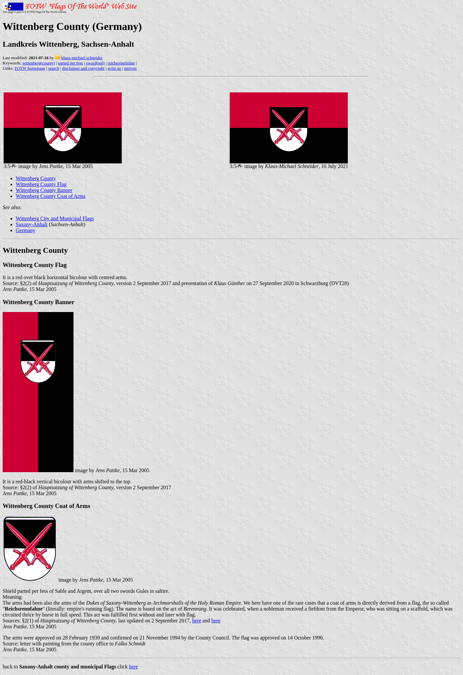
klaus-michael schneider (82, 57)
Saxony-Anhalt (32, 224)
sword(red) (95, 62)
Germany (25, 230)
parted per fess (70, 62)
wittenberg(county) (38, 62)
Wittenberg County (36, 178)
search (53, 68)
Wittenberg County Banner (44, 190)
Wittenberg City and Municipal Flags (55, 218)
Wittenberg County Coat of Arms (50, 196)
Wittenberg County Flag (41, 184)
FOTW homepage (29, 68)
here (196, 620)
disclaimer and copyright (83, 68)
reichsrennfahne (121, 62)
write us (114, 68)
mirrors (130, 68)
